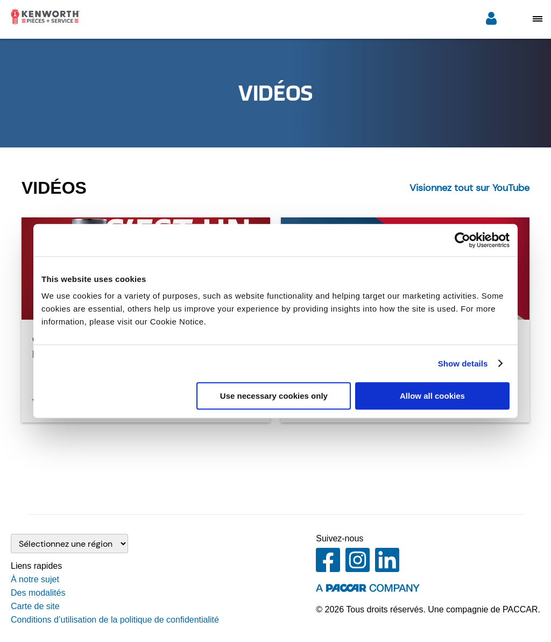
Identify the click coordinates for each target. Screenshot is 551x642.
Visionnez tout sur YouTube (469, 187)
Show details (463, 363)
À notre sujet (35, 579)
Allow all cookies (432, 395)
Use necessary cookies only (274, 395)
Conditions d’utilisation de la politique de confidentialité (115, 619)
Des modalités (38, 592)
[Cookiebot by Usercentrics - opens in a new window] (462, 240)
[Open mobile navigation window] (537, 18)
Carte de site (35, 606)
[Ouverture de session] (491, 19)
